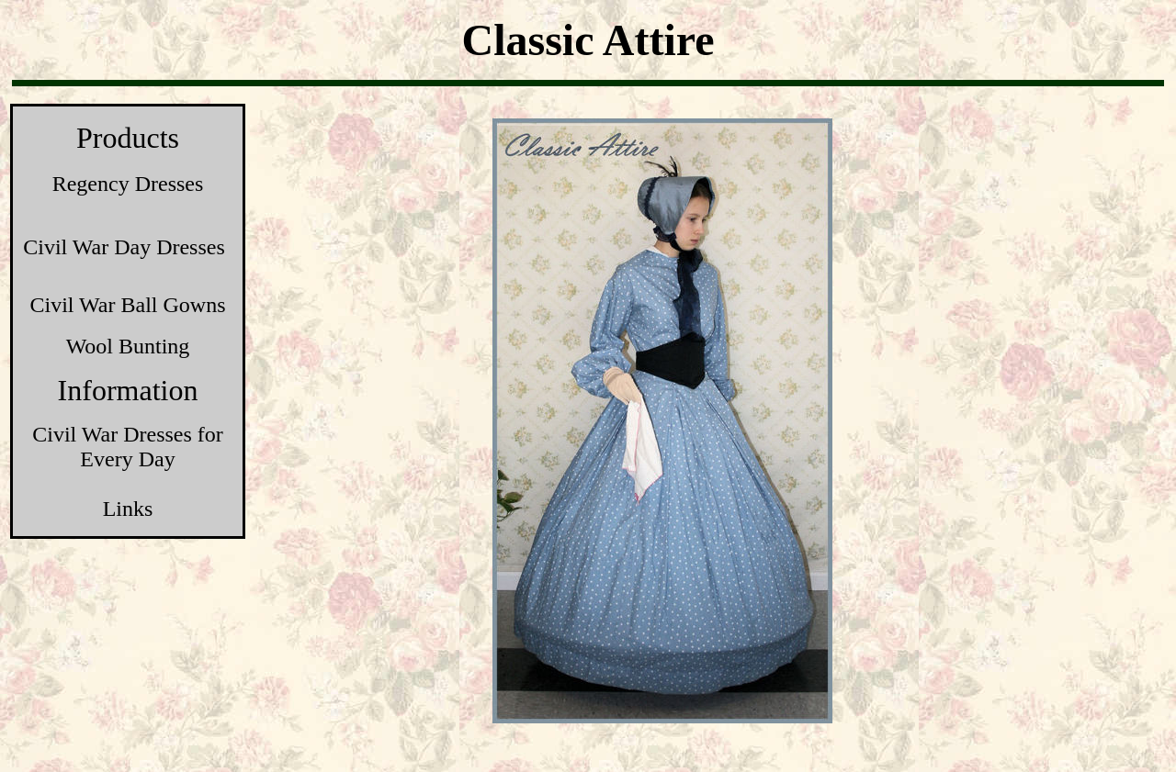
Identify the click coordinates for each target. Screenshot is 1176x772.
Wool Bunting (128, 346)
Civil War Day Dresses (124, 247)
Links (128, 508)
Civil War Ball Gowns (128, 305)
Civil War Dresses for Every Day (127, 446)
